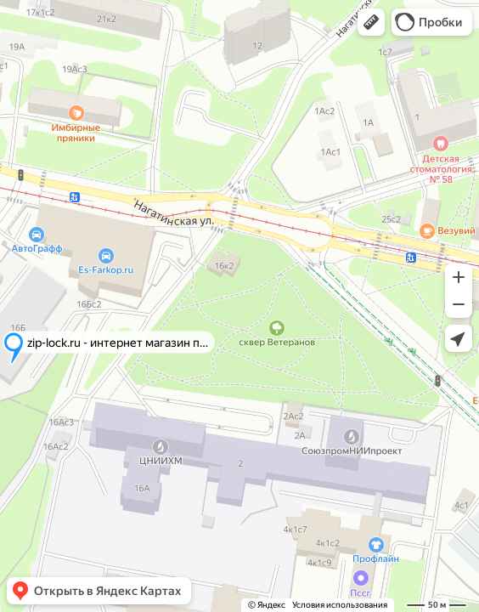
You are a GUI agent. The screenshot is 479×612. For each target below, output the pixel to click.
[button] (371, 22)
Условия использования (339, 604)
